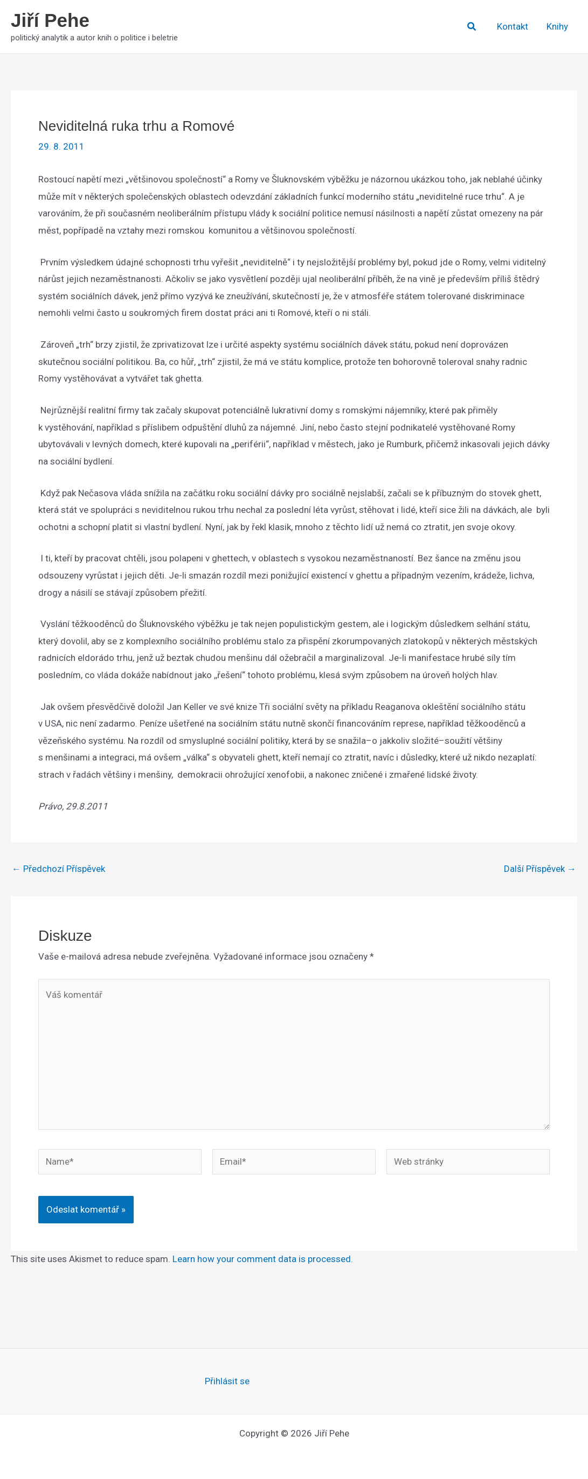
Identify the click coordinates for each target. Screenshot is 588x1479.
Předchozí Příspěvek (58, 869)
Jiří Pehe (50, 20)
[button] (472, 26)
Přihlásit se (227, 1381)
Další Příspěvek (540, 869)
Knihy (557, 26)
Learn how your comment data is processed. (262, 1258)
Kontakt (512, 26)
